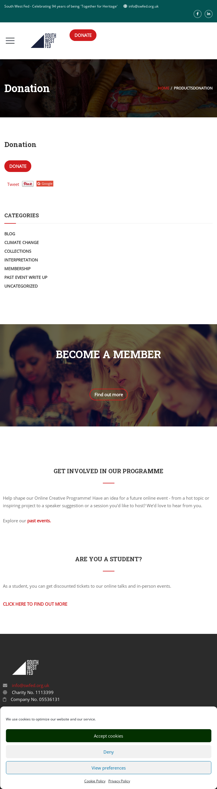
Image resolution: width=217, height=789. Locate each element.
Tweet (13, 184)
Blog (9, 233)
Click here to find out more (35, 604)
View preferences (109, 768)
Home (163, 88)
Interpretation (21, 260)
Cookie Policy (94, 781)
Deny (108, 752)
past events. (39, 520)
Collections (17, 251)
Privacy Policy (119, 781)
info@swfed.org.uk (30, 685)
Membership (17, 268)
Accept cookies (108, 736)
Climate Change (21, 242)
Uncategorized (21, 286)
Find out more (108, 394)
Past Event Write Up (25, 277)
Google (44, 183)
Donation (20, 144)
